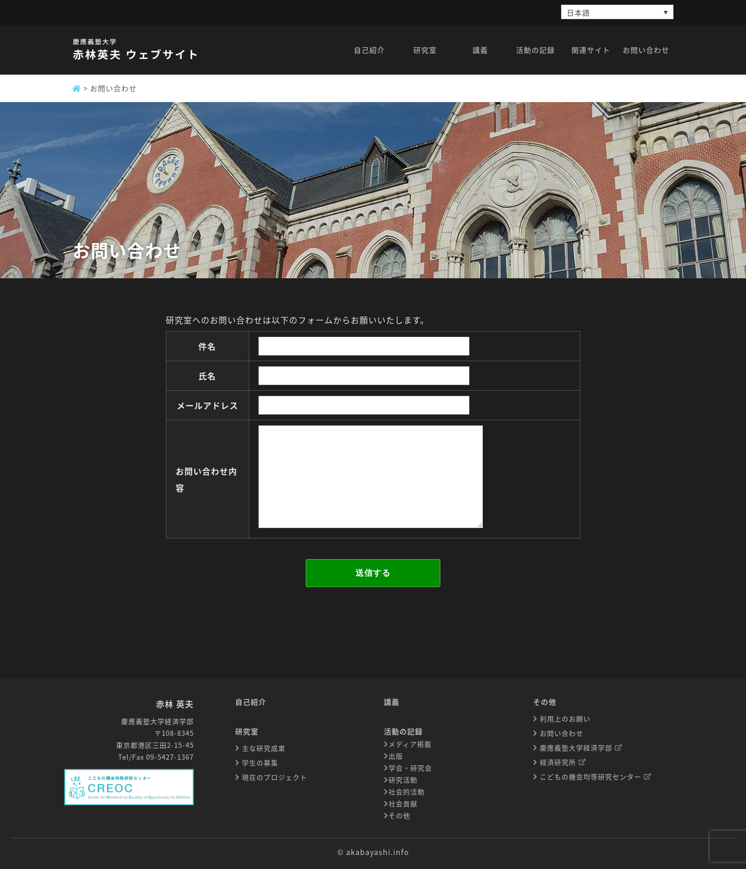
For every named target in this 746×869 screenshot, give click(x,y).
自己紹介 (250, 701)
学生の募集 (259, 762)
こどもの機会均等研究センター (595, 776)
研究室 (247, 731)
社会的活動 (407, 791)
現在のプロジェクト (273, 777)
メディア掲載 (410, 744)
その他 (399, 815)
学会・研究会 (410, 768)
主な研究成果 (262, 748)
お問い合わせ (560, 733)
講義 (391, 701)
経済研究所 (562, 762)
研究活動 (403, 780)
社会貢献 (403, 803)
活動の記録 (403, 731)
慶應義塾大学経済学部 (580, 747)
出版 (396, 756)
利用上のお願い (564, 718)
